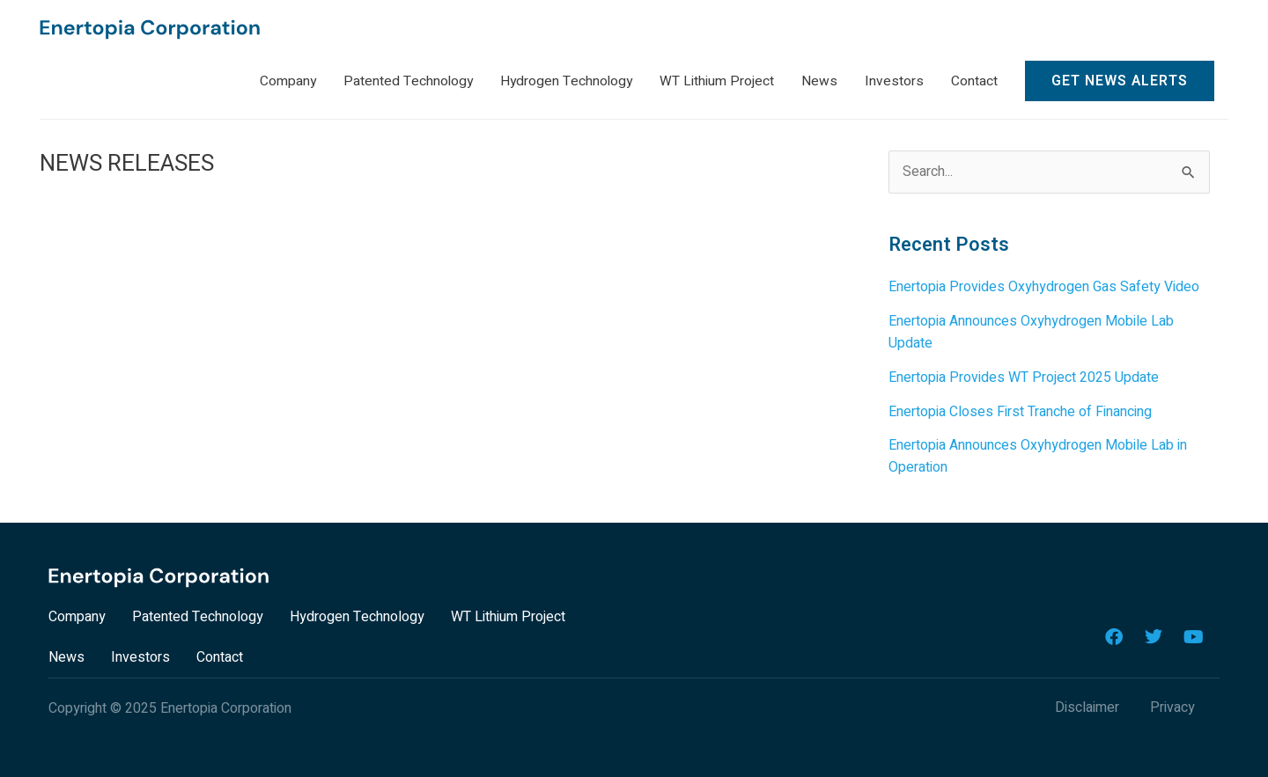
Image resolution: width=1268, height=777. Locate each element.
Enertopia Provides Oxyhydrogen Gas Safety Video (1043, 288)
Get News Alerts (1119, 82)
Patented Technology (197, 613)
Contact (219, 653)
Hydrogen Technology (357, 613)
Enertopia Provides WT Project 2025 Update (1023, 376)
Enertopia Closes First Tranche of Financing (1020, 410)
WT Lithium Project (508, 613)
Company (77, 613)
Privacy (1172, 704)
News (66, 653)
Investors (140, 653)
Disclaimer (1087, 704)
